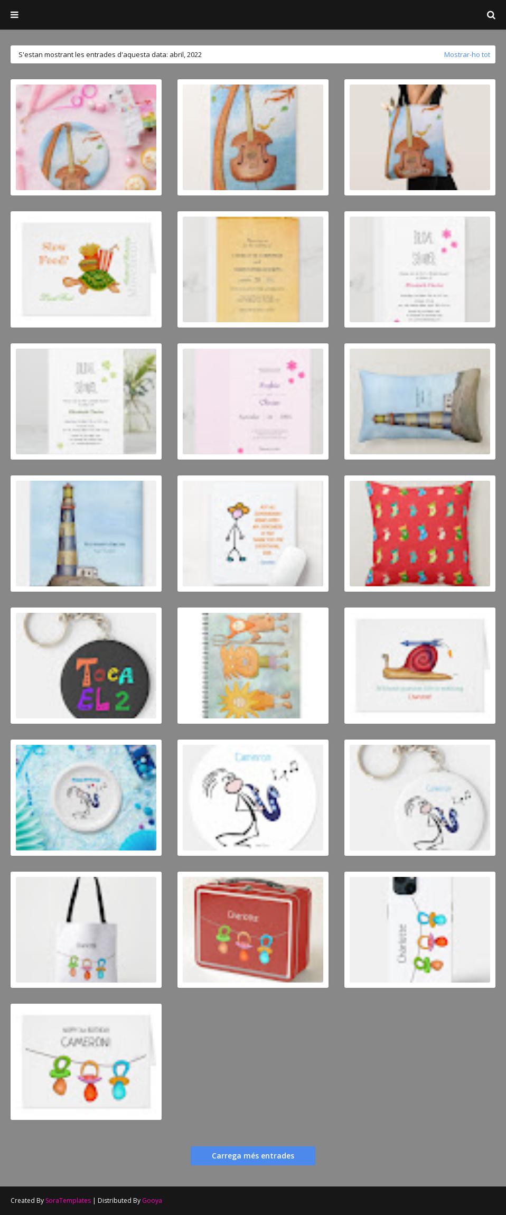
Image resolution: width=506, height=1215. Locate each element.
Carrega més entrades (253, 1156)
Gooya (152, 1200)
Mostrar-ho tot (467, 54)
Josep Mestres (253, 11)
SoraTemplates (68, 1200)
